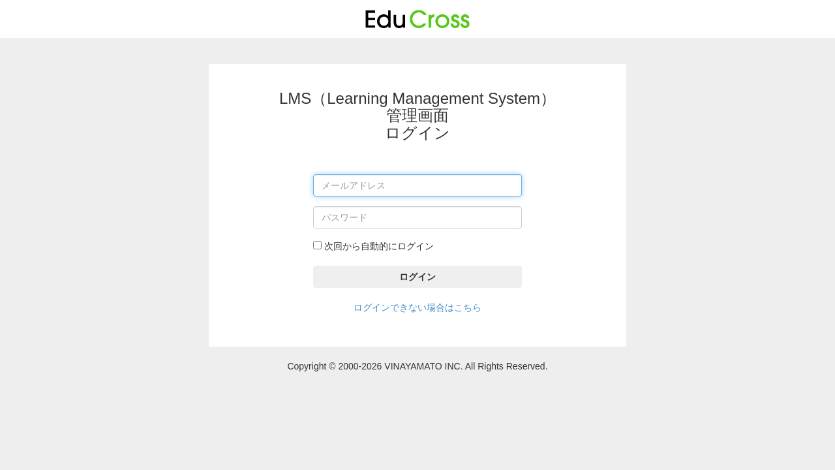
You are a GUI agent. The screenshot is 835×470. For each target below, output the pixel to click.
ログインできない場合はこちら (417, 307)
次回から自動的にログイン (373, 246)
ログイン (417, 277)
